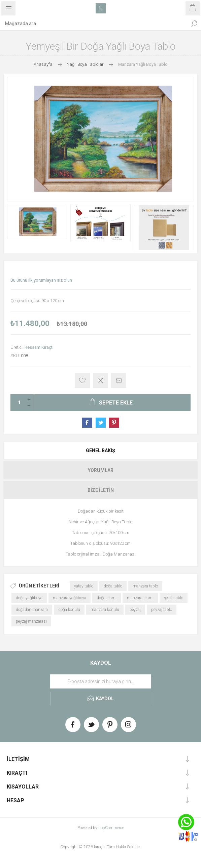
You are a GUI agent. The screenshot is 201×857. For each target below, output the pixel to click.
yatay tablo (83, 586)
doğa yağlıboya (29, 598)
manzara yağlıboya (69, 598)
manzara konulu (105, 609)
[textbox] (94, 23)
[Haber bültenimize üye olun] (100, 681)
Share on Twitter (101, 423)
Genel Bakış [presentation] (100, 450)
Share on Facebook (87, 423)
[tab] (100, 450)
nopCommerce (111, 827)
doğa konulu (69, 609)
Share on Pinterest (114, 423)
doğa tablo (113, 586)
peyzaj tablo (161, 609)
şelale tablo (173, 598)
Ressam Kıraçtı (39, 347)
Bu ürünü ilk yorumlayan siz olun (41, 280)
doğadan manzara (32, 609)
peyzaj (135, 609)
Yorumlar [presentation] (100, 470)
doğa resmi (106, 598)
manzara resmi (140, 598)
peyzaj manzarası (31, 621)
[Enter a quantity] (17, 402)
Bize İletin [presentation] (101, 490)
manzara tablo (145, 586)
